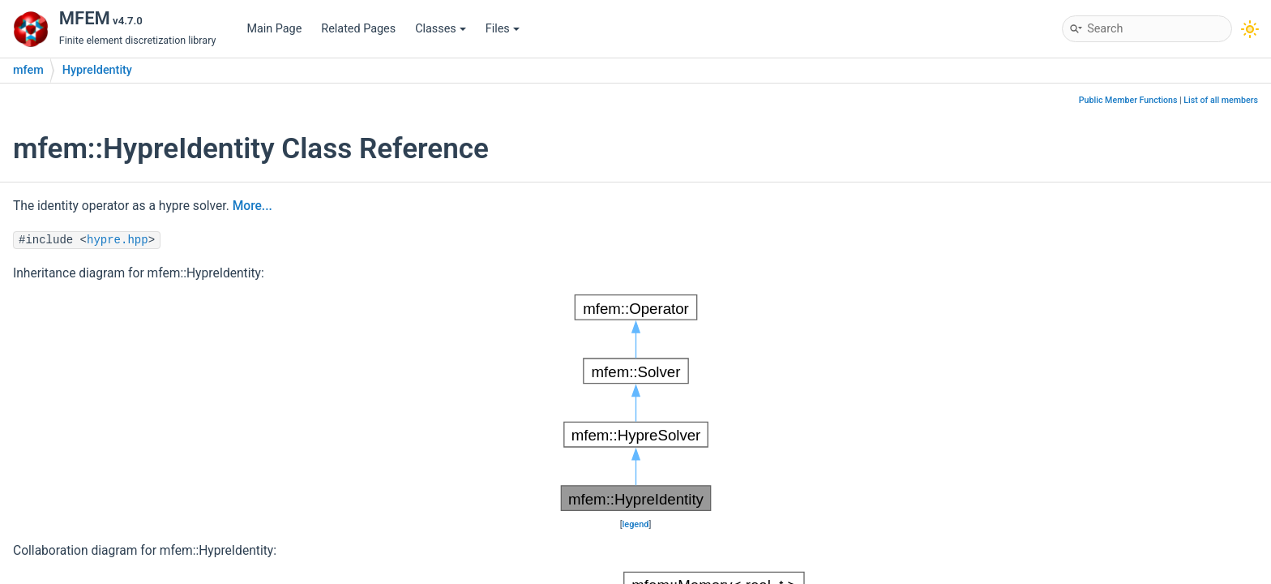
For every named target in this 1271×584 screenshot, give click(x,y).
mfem (28, 70)
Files (503, 29)
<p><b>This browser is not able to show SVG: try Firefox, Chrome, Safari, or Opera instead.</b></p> (636, 403)
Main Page (274, 29)
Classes (440, 29)
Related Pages (358, 29)
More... (252, 206)
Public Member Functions (1128, 100)
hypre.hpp (117, 240)
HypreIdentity (97, 70)
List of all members (1220, 100)
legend (636, 524)
